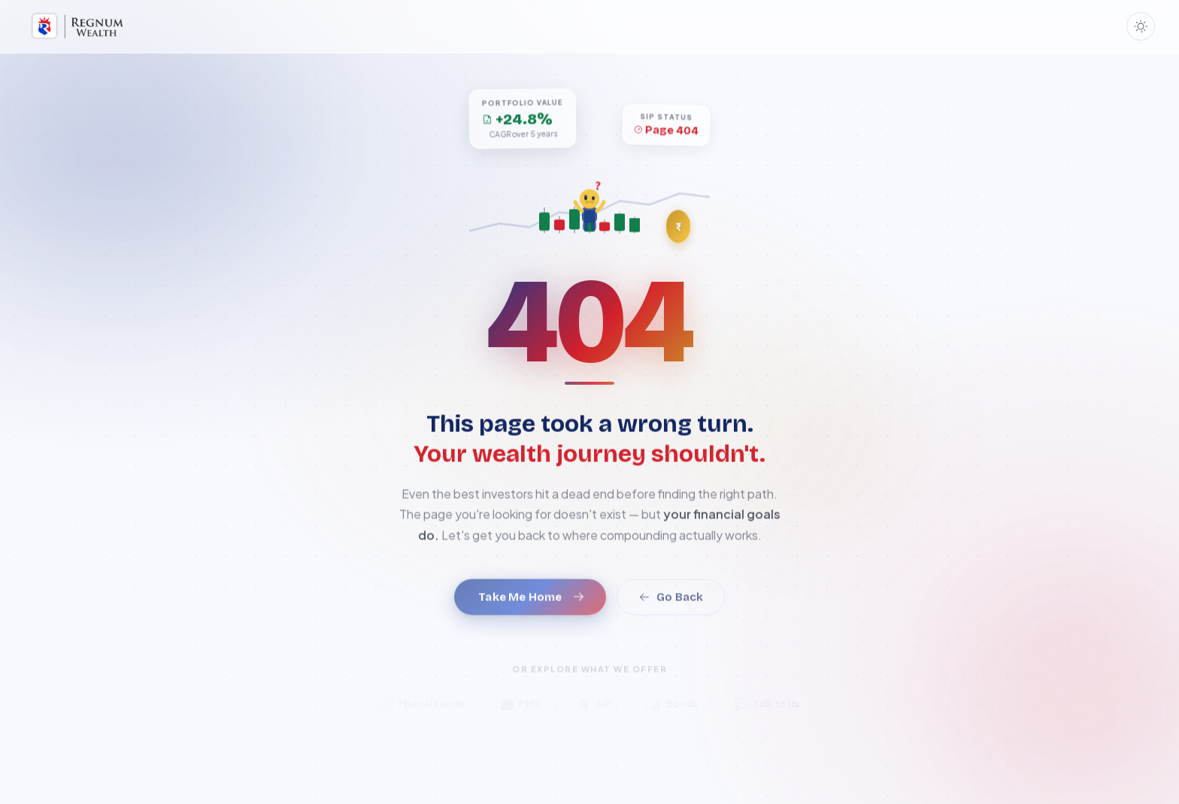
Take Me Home (531, 608)
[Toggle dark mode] (1140, 26)
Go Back (670, 608)
